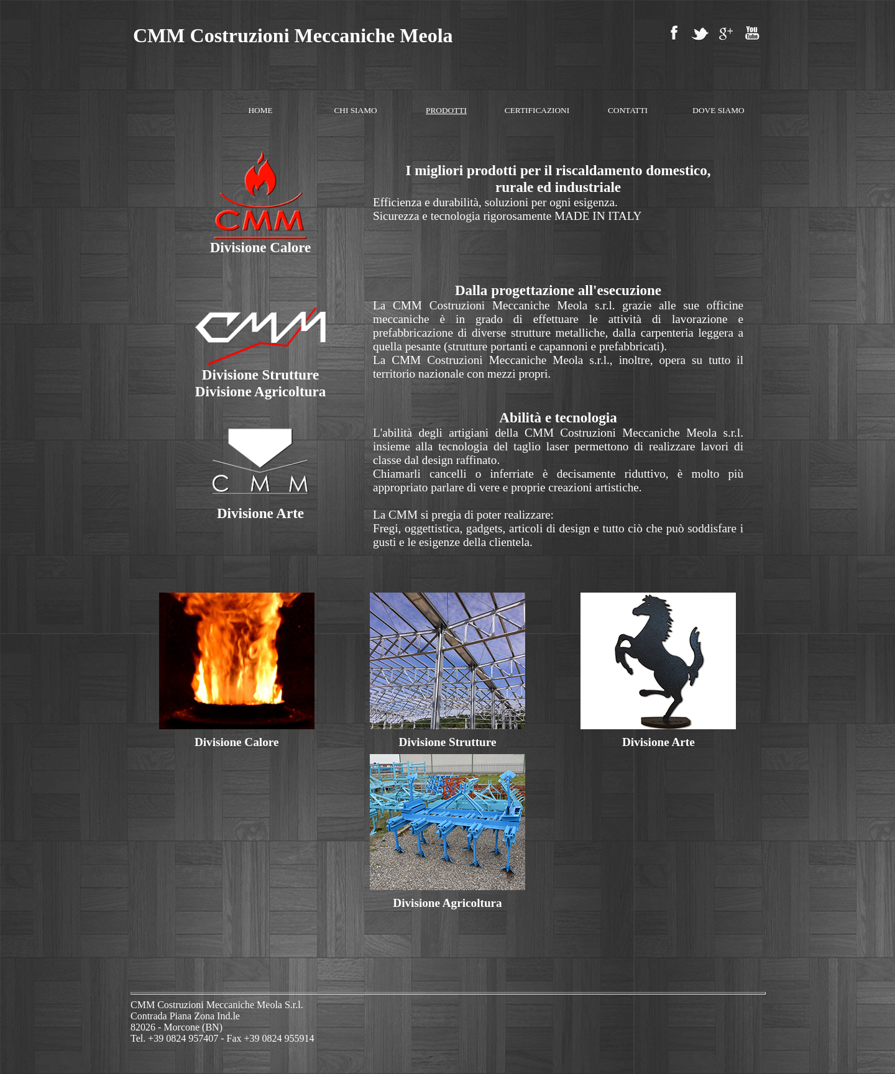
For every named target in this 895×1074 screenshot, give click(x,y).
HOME (260, 110)
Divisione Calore (237, 742)
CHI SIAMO (355, 110)
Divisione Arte (658, 742)
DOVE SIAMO (718, 110)
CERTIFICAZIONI (537, 110)
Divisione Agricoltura (447, 902)
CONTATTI (628, 110)
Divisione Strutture (448, 742)
